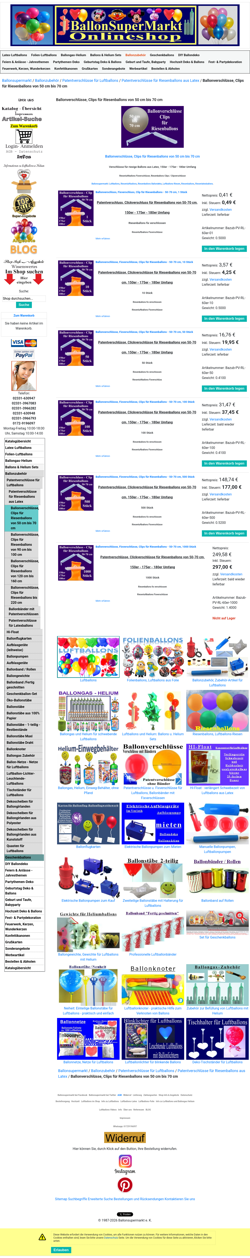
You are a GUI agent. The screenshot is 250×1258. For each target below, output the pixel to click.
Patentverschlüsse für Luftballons (90, 80)
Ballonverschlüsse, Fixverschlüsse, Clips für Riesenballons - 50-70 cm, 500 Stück (145, 476)
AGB (120, 1095)
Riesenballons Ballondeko (150, 184)
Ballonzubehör (47, 80)
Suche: (24, 291)
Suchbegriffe (77, 1199)
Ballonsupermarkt (17, 80)
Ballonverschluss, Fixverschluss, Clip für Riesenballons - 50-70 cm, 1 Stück (141, 192)
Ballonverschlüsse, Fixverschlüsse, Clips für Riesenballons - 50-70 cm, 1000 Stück (146, 546)
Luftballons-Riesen (171, 184)
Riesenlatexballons (204, 184)
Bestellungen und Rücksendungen (139, 1199)
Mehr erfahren (103, 238)
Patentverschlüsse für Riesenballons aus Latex (160, 80)
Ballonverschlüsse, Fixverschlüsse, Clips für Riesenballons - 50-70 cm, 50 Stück (144, 331)
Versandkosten (221, 210)
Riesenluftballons (129, 184)
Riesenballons (187, 184)
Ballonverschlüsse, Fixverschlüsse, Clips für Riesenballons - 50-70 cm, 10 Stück (144, 262)
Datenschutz (111, 1237)
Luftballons (114, 184)
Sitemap (61, 1199)
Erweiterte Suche (100, 1199)
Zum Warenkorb (24, 315)
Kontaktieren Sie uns (180, 1199)
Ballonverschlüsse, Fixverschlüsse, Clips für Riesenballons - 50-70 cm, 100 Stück (145, 401)
